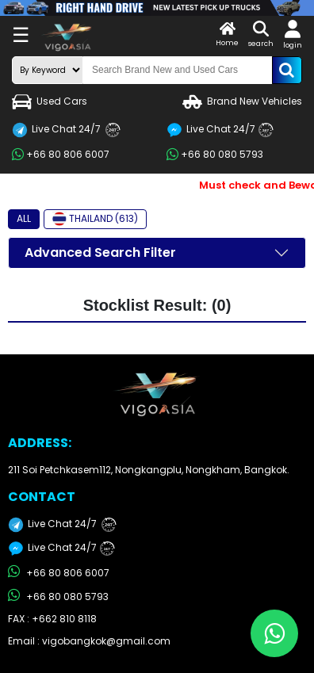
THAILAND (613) (95, 219)
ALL (24, 218)
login (292, 35)
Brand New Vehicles (242, 102)
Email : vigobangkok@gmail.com (89, 641)
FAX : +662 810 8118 (52, 618)
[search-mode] (47, 70)
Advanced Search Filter (100, 252)
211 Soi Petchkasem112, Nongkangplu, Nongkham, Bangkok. (148, 469)
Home (227, 34)
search (261, 34)
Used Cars (49, 102)
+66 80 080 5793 (215, 154)
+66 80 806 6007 (60, 154)
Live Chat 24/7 (66, 130)
